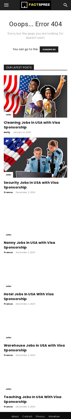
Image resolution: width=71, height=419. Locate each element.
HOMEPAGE (49, 49)
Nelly (7, 132)
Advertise (54, 407)
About (15, 407)
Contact (27, 407)
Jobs (8, 114)
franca (8, 192)
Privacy (40, 407)
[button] (6, 5)
